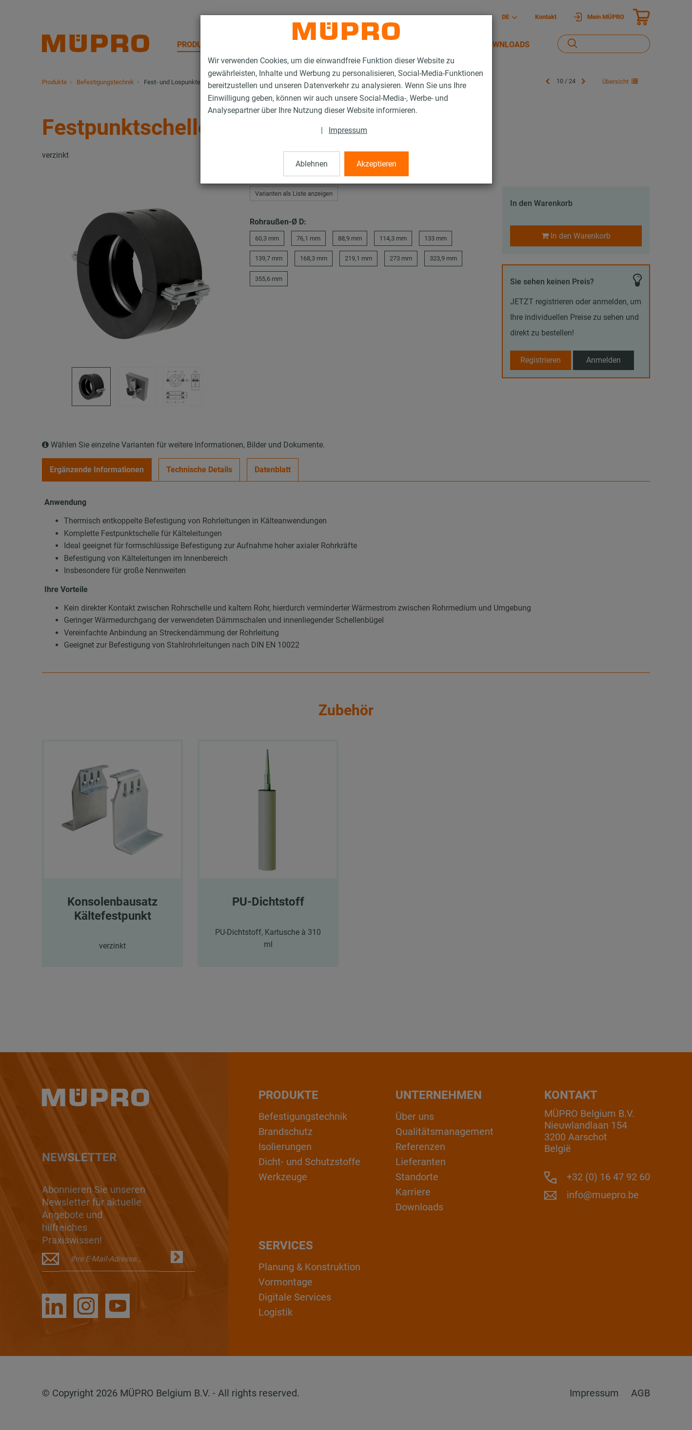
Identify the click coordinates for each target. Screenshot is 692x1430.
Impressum (348, 130)
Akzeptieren (376, 163)
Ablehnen (312, 163)
